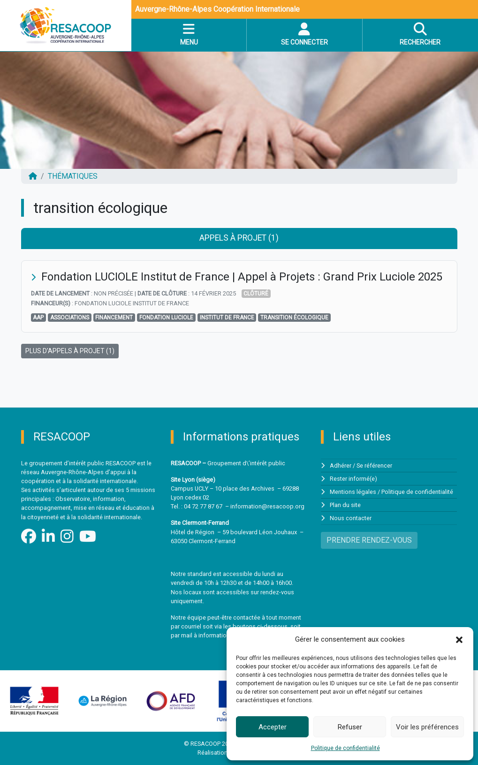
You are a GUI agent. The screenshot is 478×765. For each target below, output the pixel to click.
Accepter (272, 727)
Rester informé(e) (353, 478)
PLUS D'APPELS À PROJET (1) (69, 351)
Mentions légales (353, 491)
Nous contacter (351, 518)
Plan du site (345, 504)
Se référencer (374, 465)
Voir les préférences (427, 727)
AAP (38, 317)
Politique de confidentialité (345, 748)
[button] (459, 639)
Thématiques (73, 176)
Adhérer (340, 465)
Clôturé (255, 293)
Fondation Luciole (166, 317)
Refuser (350, 727)
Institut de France (227, 317)
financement (114, 317)
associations (69, 317)
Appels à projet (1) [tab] (239, 237)
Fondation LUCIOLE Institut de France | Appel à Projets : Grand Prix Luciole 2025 (241, 276)
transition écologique (294, 317)
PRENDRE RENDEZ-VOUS (369, 540)
